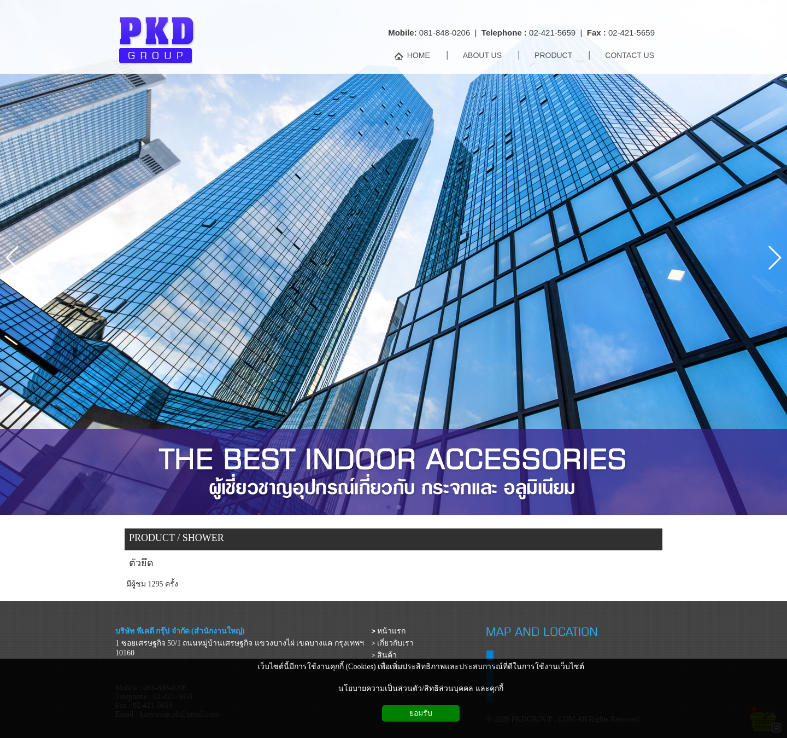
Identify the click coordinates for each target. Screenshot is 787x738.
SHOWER (203, 537)
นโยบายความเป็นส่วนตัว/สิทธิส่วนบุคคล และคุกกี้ (420, 688)
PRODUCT (152, 537)
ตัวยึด (141, 562)
